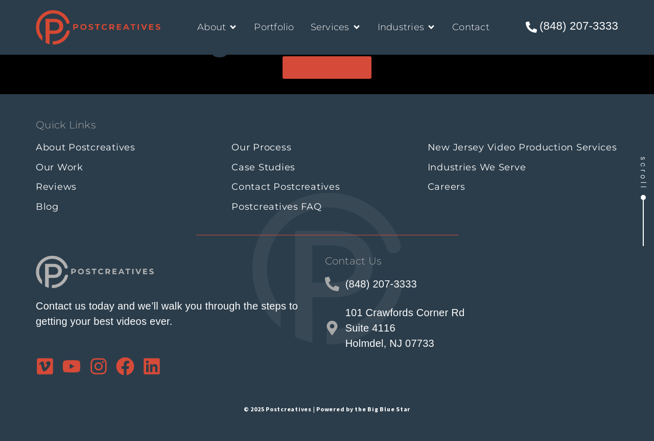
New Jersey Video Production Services (522, 147)
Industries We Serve (477, 167)
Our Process (261, 147)
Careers (446, 186)
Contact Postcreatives (285, 186)
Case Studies (263, 167)
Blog (47, 206)
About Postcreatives (85, 147)
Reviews (56, 186)
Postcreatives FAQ (276, 206)
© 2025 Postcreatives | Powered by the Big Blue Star (327, 407)
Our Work (59, 167)
